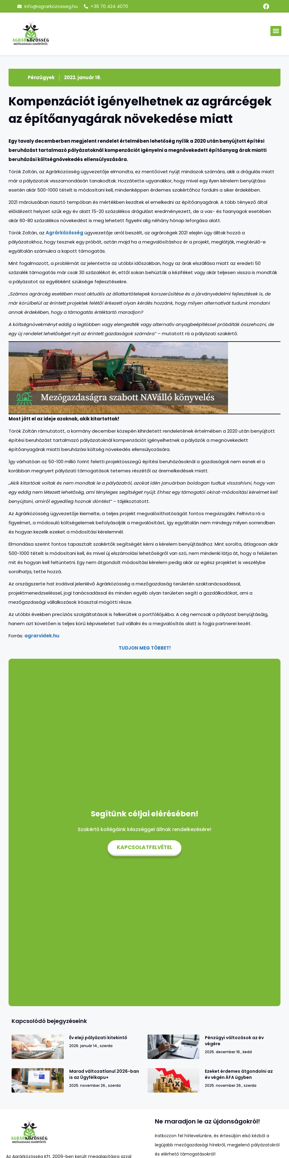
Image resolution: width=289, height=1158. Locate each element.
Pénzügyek (41, 77)
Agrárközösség (64, 232)
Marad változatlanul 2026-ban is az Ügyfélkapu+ (104, 1074)
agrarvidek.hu (41, 635)
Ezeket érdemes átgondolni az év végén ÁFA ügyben (239, 1074)
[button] (275, 31)
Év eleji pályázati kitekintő (98, 1038)
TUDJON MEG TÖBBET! (145, 648)
